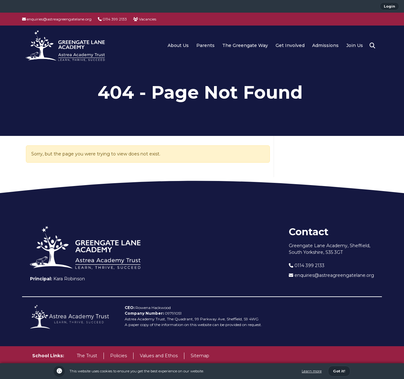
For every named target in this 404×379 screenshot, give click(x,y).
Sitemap (200, 356)
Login (389, 6)
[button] (372, 45)
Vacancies (144, 19)
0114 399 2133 (112, 19)
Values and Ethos (159, 356)
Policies (118, 356)
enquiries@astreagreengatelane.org (57, 19)
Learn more (312, 371)
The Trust (87, 356)
